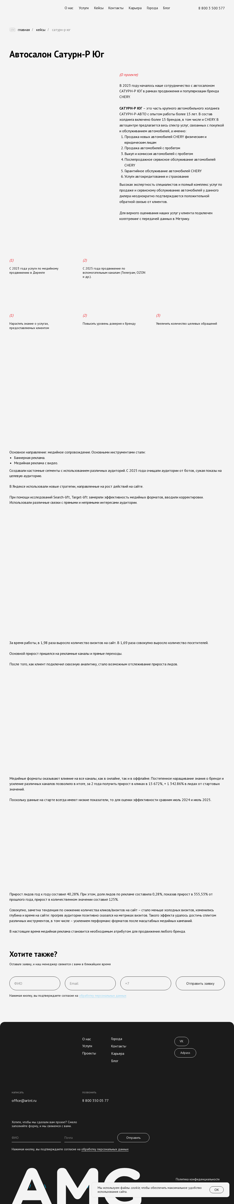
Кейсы (40, 30)
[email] (89, 1137)
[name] (36, 1137)
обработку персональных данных (102, 995)
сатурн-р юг (61, 30)
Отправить (133, 1138)
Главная (19, 30)
